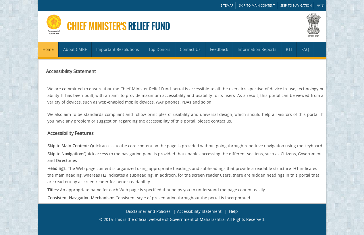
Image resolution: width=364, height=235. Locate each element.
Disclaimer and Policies (148, 211)
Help (233, 211)
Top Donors (159, 49)
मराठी (320, 5)
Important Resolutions (117, 49)
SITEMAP (227, 5)
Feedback (219, 49)
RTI (289, 49)
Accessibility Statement (199, 211)
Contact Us (190, 49)
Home (48, 49)
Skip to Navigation (296, 5)
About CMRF (75, 49)
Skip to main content (257, 5)
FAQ (305, 49)
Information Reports (257, 49)
